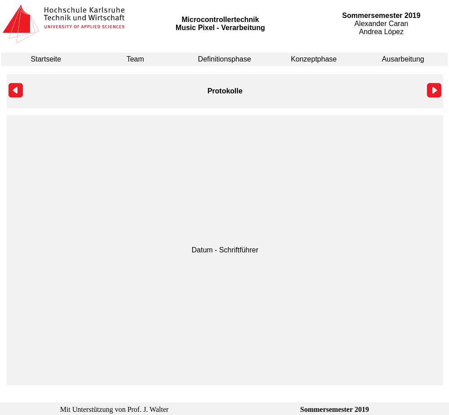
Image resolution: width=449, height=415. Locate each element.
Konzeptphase (314, 59)
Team (135, 59)
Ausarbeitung (403, 59)
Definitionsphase (224, 59)
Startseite (46, 59)
